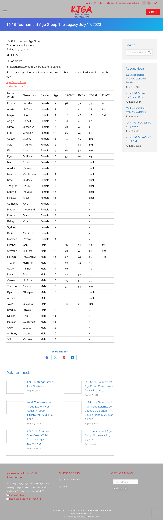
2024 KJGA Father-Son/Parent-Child (135, 95)
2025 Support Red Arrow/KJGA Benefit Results (136, 79)
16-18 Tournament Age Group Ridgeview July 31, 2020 (98, 435)
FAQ (64, 486)
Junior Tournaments (72, 479)
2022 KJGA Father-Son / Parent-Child (138, 139)
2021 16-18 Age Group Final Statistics (40, 384)
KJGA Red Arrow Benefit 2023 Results (138, 124)
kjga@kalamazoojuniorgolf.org (125, 3)
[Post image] (15, 387)
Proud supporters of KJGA (88, 517)
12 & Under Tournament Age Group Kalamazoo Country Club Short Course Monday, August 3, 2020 (99, 411)
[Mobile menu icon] (5, 12)
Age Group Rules (16, 82)
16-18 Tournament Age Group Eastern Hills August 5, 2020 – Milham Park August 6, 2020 (40, 411)
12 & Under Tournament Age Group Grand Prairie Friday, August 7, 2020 (99, 386)
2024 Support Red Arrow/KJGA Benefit (136, 110)
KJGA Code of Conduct (20, 86)
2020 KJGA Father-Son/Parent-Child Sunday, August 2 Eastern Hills (38, 437)
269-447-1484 (96, 3)
